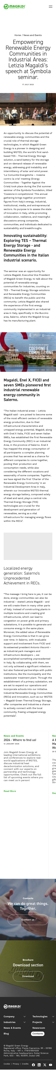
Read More (10, 791)
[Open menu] (50, 6)
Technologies (40, 1016)
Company (9, 1016)
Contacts (37, 1033)
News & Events (12, 1028)
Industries (9, 1022)
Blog (6, 1033)
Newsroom (38, 1028)
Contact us (28, 919)
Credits (25, 1064)
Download (28, 976)
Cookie (7, 1064)
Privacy (16, 1064)
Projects (37, 1022)
